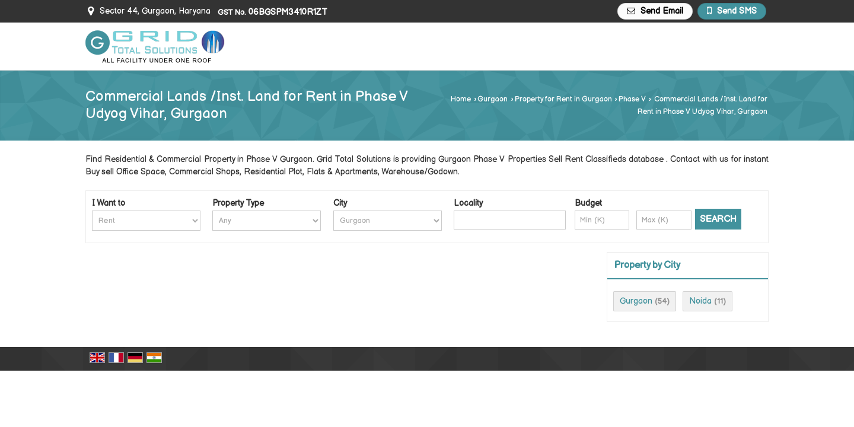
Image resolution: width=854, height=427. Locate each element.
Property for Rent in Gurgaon (563, 99)
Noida (700, 301)
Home (461, 99)
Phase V (632, 99)
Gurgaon (492, 99)
